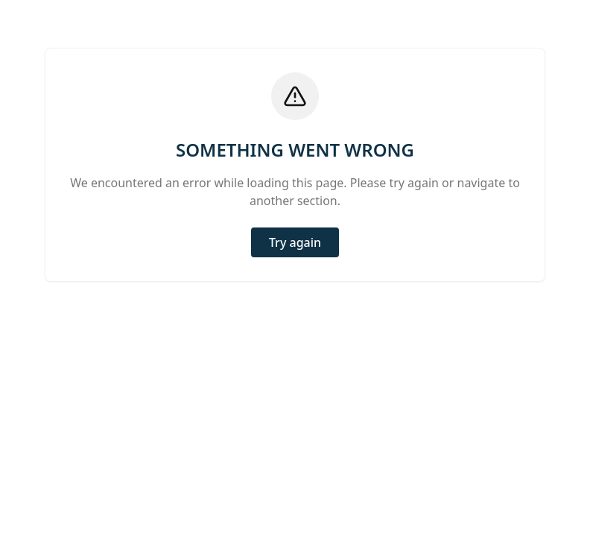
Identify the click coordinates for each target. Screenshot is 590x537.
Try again (295, 242)
